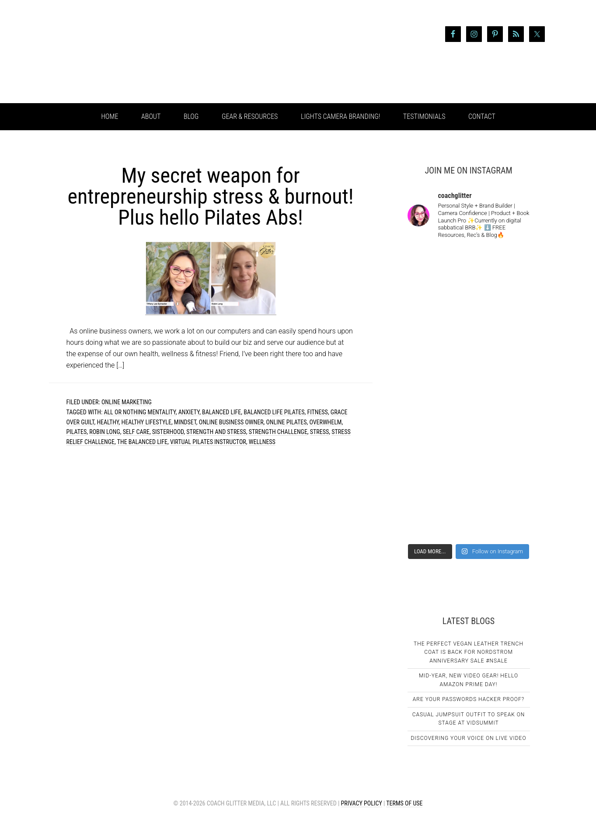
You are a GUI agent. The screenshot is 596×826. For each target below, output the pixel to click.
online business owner (231, 422)
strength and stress (216, 431)
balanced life (221, 412)
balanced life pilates (274, 412)
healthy (108, 422)
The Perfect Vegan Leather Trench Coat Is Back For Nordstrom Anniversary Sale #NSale (468, 652)
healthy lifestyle (146, 422)
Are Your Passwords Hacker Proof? (468, 699)
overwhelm (325, 422)
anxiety (188, 412)
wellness (262, 441)
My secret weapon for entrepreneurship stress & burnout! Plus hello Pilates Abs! (210, 196)
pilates (76, 431)
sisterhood (168, 431)
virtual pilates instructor (208, 441)
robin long (104, 431)
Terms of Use (404, 803)
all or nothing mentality (139, 412)
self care (136, 431)
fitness (317, 412)
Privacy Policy (361, 803)
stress (319, 431)
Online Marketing (126, 402)
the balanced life (142, 441)
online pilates (286, 422)
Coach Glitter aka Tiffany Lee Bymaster (119, 51)
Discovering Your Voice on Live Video (468, 738)
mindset (185, 422)
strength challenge (278, 431)
